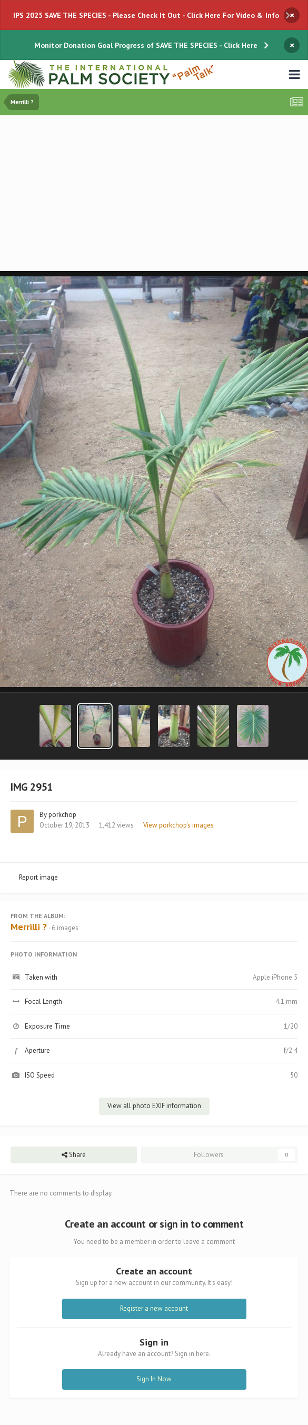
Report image (38, 877)
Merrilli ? (29, 927)
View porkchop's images (178, 825)
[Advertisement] (156, 194)
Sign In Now (154, 1378)
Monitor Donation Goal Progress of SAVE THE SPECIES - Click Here (145, 45)
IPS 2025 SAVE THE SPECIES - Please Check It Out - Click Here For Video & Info (146, 15)
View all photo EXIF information (154, 1105)
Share (74, 1155)
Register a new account (154, 1308)
